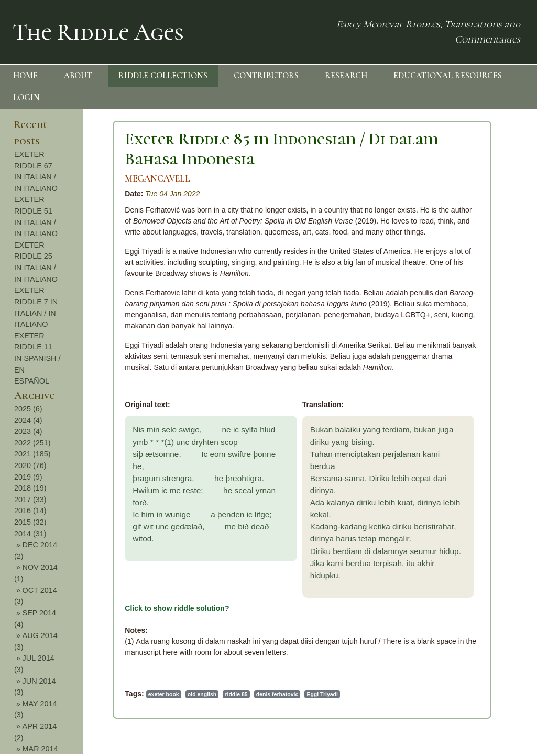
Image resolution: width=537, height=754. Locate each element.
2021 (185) (32, 454)
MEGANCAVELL (157, 178)
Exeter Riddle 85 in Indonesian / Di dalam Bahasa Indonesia (282, 149)
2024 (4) (28, 420)
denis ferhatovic (277, 694)
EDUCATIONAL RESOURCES (447, 75)
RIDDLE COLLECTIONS (162, 75)
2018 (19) (30, 488)
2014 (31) (30, 533)
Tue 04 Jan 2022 (172, 193)
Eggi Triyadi (322, 694)
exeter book (163, 694)
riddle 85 (236, 694)
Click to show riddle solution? (177, 608)
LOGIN (26, 97)
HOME (25, 75)
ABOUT (78, 75)
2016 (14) (30, 510)
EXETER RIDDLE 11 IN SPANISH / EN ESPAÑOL (37, 358)
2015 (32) (30, 522)
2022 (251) (32, 443)
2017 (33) (30, 499)
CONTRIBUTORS (266, 75)
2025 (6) (28, 409)
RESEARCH (346, 75)
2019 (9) (28, 477)
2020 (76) (30, 465)
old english (202, 694)
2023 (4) (28, 431)
